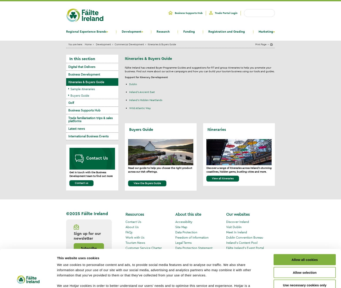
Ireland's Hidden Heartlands (145, 100)
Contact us (81, 183)
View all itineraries (223, 178)
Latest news (76, 129)
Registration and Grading (226, 31)
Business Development (84, 74)
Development (131, 31)
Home (88, 44)
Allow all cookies (305, 224)
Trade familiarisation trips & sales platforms (90, 119)
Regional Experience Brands (86, 31)
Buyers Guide (79, 96)
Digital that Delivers (81, 67)
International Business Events (88, 136)
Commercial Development (129, 44)
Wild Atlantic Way (140, 108)
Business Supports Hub (189, 13)
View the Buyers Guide (147, 183)
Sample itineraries (82, 89)
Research (163, 31)
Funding (189, 31)
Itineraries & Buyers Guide (86, 82)
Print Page (260, 44)
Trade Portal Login (226, 13)
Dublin (133, 84)
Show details (228, 279)
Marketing (266, 31)
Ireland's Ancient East (142, 92)
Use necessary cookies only (304, 250)
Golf (71, 103)
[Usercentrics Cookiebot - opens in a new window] (28, 279)
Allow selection (304, 237)
